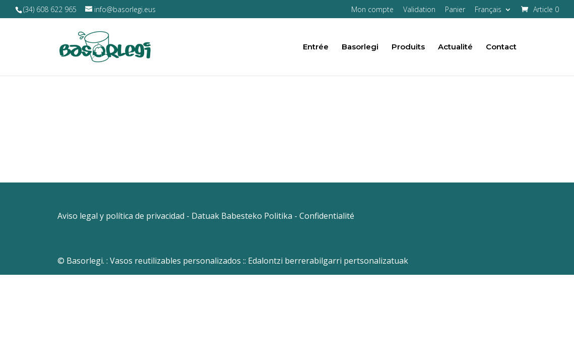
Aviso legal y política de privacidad (120, 215)
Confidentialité (326, 215)
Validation (419, 10)
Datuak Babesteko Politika (242, 215)
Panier (455, 10)
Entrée (316, 47)
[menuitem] (493, 12)
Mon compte (372, 10)
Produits (408, 47)
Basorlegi (360, 47)
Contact (501, 47)
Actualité (455, 47)
